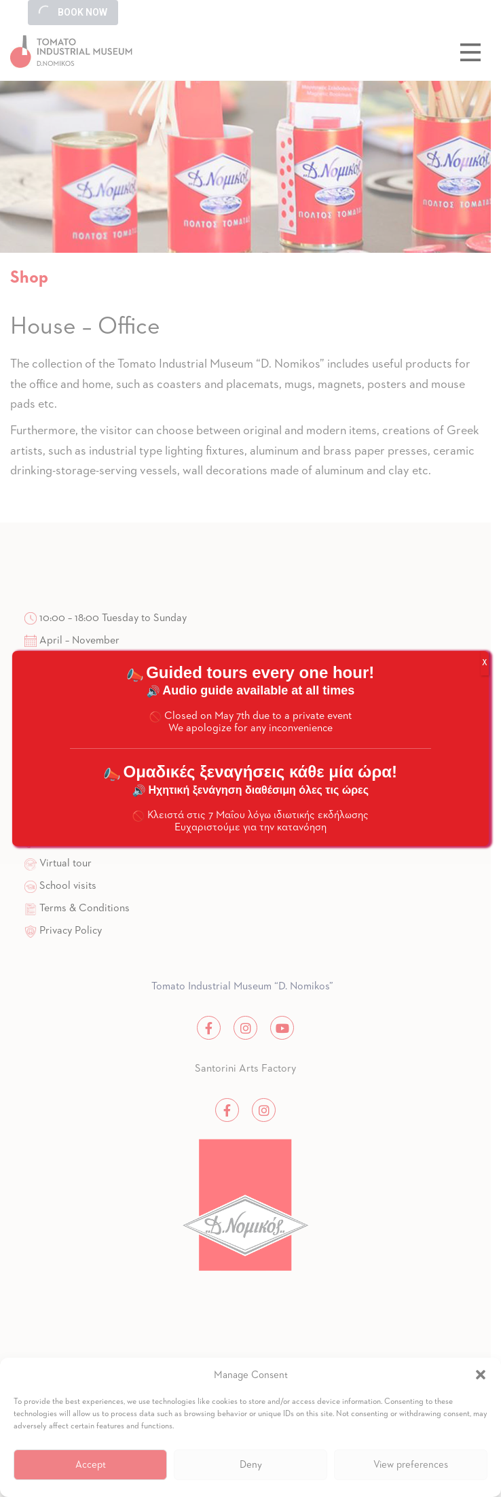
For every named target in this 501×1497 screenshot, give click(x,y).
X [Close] (484, 663)
